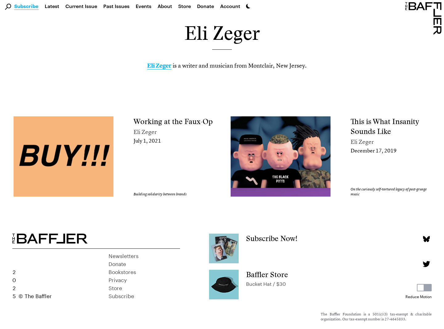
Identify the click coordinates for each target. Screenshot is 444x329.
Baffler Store (267, 274)
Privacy (118, 279)
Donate (205, 6)
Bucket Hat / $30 (266, 283)
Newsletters (123, 255)
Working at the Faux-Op (173, 121)
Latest (52, 6)
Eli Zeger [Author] (145, 132)
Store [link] (184, 6)
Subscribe (26, 6)
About (165, 6)
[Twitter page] (426, 264)
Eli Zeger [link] (159, 65)
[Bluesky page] (426, 239)
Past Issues (116, 6)
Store (115, 287)
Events (143, 6)
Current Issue (81, 6)
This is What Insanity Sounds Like (385, 126)
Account (230, 6)
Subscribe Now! (272, 238)
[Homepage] (424, 18)
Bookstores (122, 271)
